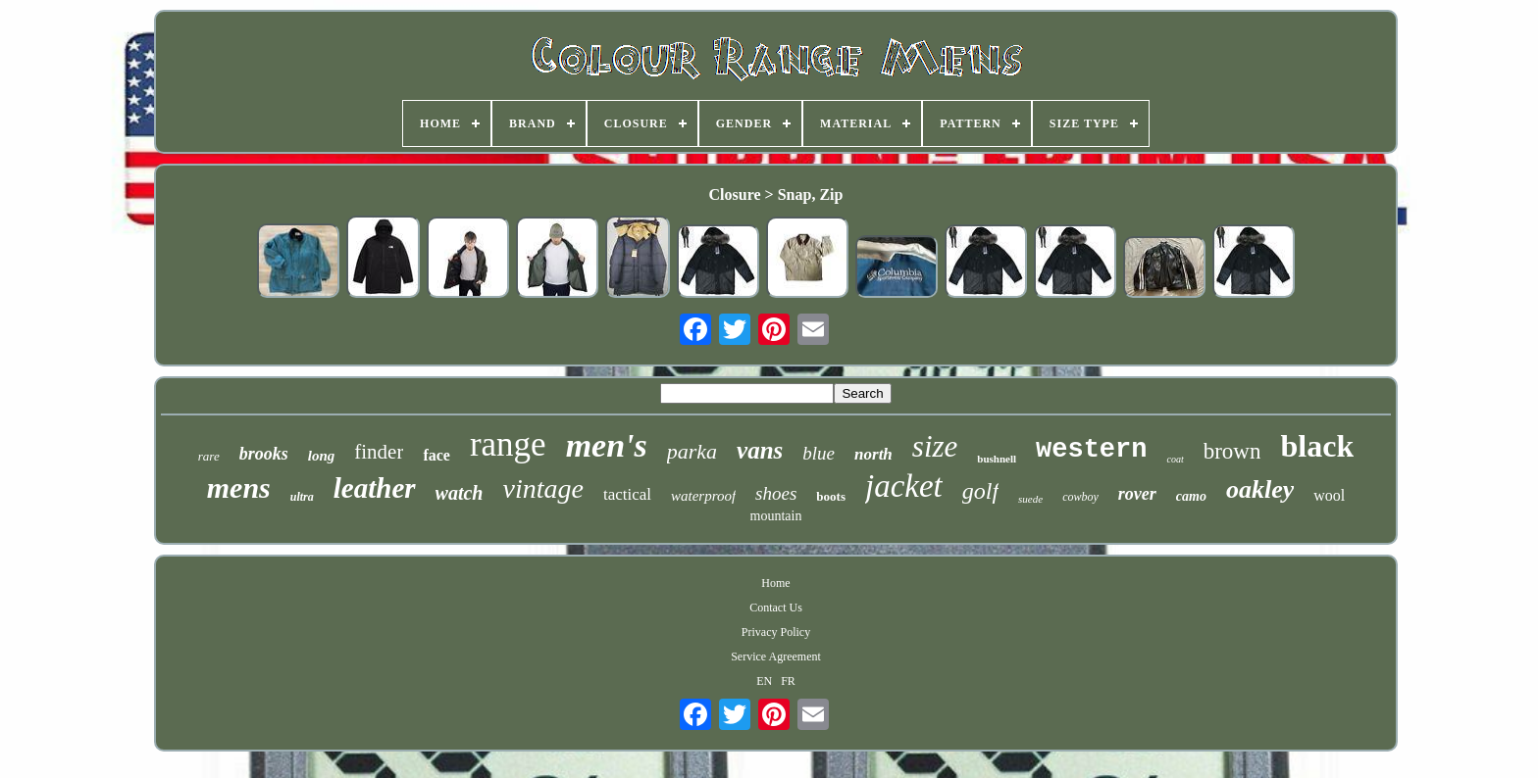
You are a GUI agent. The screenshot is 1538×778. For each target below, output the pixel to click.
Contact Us (775, 607)
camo (1191, 496)
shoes (775, 493)
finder (378, 451)
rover (1137, 494)
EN (764, 681)
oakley (1260, 489)
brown (1232, 451)
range (508, 444)
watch (460, 493)
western (1091, 449)
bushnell (996, 458)
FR (788, 681)
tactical (627, 494)
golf (980, 491)
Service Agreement (776, 656)
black (1317, 445)
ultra (302, 497)
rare (209, 456)
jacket (904, 486)
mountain (776, 516)
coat (1174, 459)
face (436, 455)
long (321, 455)
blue (818, 453)
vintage (542, 488)
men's (606, 445)
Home (775, 583)
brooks (263, 453)
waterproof (703, 496)
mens (239, 487)
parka (692, 451)
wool (1329, 495)
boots (831, 496)
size (935, 446)
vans (760, 450)
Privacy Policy (776, 632)
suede (1030, 499)
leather (374, 488)
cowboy (1080, 497)
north (873, 454)
